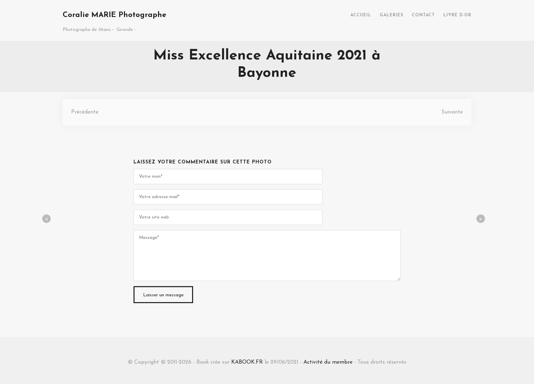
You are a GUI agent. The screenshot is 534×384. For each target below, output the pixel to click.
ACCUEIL (360, 15)
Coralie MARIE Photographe (114, 15)
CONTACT (423, 15)
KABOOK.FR (247, 362)
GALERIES (391, 15)
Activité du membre (327, 362)
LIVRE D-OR (457, 15)
